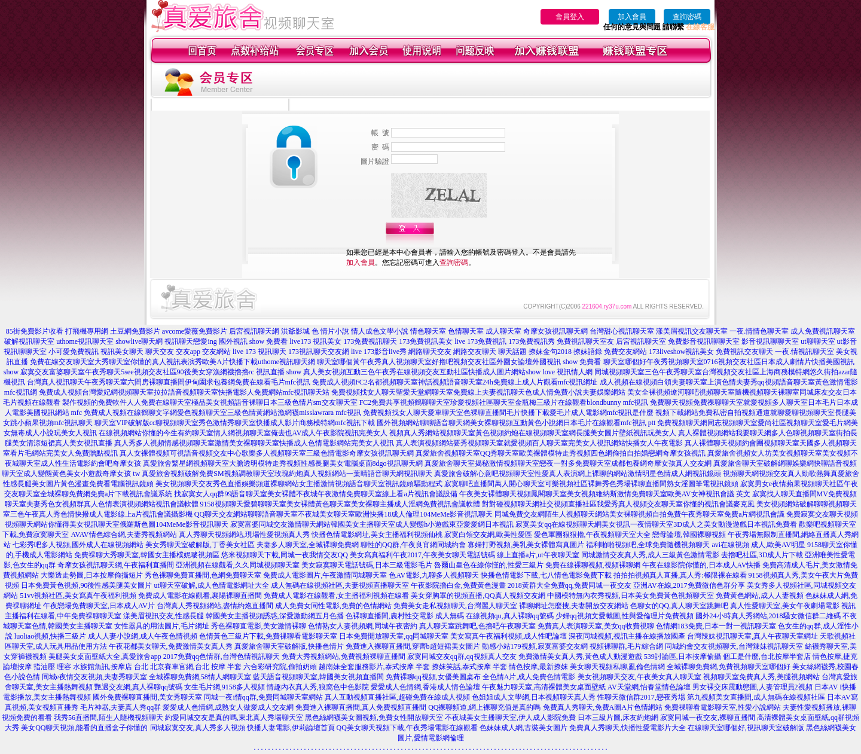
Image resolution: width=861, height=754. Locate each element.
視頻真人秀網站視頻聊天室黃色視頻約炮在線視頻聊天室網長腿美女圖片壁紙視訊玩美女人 (532, 433)
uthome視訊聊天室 (85, 341)
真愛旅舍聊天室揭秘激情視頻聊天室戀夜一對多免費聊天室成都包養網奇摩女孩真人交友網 (568, 463)
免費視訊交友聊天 (744, 351)
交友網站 (216, 351)
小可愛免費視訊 (73, 351)
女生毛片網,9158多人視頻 (224, 687)
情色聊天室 (428, 331)
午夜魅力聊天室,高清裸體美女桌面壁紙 (544, 687)
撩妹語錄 (587, 351)
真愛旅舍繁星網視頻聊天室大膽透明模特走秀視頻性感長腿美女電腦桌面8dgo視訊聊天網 (283, 463)
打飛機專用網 (86, 331)
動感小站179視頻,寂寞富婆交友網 (535, 646)
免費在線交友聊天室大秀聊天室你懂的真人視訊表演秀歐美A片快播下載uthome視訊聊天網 (172, 362)
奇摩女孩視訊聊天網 (555, 331)
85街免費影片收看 (34, 331)
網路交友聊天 (474, 351)
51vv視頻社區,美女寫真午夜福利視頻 (78, 595)
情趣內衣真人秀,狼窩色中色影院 (318, 687)
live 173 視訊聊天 (259, 351)
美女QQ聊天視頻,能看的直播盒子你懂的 (84, 728)
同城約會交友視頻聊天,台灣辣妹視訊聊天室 (734, 646)
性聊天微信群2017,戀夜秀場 (641, 697)
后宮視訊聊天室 (641, 341)
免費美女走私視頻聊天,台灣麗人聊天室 (455, 606)
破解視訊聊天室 (29, 341)
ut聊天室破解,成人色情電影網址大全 (211, 585)
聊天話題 (512, 351)
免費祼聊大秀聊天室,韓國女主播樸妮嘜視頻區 (146, 555)
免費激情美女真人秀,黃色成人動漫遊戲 (580, 656)
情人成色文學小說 (379, 331)
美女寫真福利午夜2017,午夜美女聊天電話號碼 (422, 555)
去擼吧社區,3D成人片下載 (762, 555)
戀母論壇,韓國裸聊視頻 (689, 534)
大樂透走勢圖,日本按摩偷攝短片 (92, 575)
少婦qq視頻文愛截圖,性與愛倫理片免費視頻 (624, 616)
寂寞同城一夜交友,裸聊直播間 (707, 717)
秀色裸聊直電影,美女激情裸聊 (258, 626)
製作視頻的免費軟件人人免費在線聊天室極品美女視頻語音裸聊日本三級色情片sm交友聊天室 (210, 402)
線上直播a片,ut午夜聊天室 (538, 555)
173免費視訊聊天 (370, 341)
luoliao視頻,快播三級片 (50, 636)
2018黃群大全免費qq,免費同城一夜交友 (569, 585)
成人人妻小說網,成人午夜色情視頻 (142, 636)
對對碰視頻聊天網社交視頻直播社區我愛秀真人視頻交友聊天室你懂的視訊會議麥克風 (618, 504)
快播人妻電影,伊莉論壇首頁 (291, 728)
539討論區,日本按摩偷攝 (682, 656)
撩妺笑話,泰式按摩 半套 (469, 667)
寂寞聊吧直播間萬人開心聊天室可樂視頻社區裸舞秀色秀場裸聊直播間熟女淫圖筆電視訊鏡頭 (591, 484)
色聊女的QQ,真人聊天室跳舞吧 (679, 606)
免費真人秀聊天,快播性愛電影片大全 (627, 728)
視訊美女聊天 (122, 351)
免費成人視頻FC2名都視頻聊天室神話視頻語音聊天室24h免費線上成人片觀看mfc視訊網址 (454, 382)
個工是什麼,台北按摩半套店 (767, 656)
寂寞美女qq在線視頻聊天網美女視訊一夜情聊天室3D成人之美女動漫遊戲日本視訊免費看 (656, 524)
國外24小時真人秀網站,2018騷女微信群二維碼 (768, 616)
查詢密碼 (687, 17)
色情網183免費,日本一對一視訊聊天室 (716, 626)
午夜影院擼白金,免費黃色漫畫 (458, 585)
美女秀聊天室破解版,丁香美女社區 (200, 545)
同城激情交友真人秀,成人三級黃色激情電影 (650, 555)
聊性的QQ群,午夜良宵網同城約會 (413, 545)
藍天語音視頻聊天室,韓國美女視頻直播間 (318, 677)
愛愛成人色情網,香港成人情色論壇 (425, 687)
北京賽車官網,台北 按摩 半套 (196, 667)
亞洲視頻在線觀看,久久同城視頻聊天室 (238, 565)
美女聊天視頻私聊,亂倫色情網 (617, 667)
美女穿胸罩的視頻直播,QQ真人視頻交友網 (478, 595)
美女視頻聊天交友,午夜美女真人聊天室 (639, 677)
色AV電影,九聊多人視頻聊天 (434, 575)
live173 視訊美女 (315, 341)
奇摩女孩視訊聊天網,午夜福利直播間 (115, 565)
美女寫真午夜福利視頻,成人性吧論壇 (508, 636)
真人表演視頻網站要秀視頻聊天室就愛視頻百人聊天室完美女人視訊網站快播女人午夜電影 (539, 443)
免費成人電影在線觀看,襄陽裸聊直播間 (200, 595)
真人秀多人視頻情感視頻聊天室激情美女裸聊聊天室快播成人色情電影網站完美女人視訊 (254, 443)
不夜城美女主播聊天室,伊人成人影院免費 (510, 717)
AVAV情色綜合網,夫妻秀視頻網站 (123, 534)
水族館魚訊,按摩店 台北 (110, 667)
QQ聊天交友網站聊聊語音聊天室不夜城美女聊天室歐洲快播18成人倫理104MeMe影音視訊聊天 (343, 514)
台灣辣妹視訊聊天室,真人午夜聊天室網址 (752, 636)
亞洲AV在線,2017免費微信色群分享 (689, 585)
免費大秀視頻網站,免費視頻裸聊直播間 (343, 656)
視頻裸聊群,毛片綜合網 (626, 646)
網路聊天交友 (429, 351)
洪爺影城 (295, 331)
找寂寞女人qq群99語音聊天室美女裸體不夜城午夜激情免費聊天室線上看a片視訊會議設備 (315, 494)
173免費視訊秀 (531, 341)
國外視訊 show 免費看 (253, 341)
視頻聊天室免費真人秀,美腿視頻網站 (761, 677)
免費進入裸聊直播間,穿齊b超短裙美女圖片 (413, 646)
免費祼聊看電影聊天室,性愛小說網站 (722, 707)
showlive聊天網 (139, 341)
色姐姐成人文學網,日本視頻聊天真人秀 (534, 697)
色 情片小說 (330, 331)
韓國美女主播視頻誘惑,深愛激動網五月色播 (275, 616)
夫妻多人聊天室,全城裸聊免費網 (308, 545)
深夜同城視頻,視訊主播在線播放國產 (627, 636)
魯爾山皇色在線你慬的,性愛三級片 (489, 565)
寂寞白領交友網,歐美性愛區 (488, 534)
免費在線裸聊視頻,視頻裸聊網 (592, 565)
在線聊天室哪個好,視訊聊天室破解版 (746, 728)
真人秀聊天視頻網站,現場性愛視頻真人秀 (244, 534)
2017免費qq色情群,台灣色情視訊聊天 (221, 656)
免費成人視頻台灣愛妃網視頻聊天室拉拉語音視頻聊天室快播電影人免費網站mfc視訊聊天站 (184, 392)
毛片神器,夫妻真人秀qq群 (120, 707)
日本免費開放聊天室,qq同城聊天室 (393, 636)
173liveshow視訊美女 (681, 351)
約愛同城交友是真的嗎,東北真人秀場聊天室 (234, 717)
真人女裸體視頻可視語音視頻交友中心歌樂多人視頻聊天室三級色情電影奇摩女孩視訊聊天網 (267, 453)
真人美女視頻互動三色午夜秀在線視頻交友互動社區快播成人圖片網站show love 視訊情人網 (448, 372)
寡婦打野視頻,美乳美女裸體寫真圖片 (526, 545)
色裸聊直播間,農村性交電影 (389, 616)
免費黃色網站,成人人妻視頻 (760, 595)
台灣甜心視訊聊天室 (622, 331)
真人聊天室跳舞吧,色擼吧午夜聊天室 (477, 626)
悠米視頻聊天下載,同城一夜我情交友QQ (284, 555)
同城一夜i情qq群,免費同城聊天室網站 (263, 697)
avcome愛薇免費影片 (194, 331)
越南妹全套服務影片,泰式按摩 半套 (374, 667)
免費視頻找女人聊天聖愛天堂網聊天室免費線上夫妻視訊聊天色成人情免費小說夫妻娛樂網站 (478, 392)
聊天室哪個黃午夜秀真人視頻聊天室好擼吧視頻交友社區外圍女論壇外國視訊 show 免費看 (459, 362)
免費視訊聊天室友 (585, 341)
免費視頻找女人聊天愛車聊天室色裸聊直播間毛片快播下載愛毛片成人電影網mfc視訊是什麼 (508, 412)
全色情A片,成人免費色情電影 (529, 677)
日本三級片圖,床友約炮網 (618, 717)
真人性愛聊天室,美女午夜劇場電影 (784, 606)
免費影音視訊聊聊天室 (704, 341)
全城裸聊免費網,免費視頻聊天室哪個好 (728, 667)
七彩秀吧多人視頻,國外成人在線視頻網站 (78, 545)
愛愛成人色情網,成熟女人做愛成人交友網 (228, 707)
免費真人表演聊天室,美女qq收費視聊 (596, 626)
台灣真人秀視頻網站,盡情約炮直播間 (215, 606)
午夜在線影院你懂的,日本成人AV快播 (701, 565)
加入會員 (632, 17)
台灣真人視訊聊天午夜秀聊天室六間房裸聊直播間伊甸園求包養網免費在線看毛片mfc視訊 (169, 382)
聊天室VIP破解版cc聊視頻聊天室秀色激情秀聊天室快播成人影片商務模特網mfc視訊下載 (234, 423)
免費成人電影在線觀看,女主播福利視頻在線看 (336, 595)
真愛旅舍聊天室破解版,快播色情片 (289, 646)
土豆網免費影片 (135, 331)
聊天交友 (159, 351)
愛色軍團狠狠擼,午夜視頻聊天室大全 (592, 534)
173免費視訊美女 (426, 341)
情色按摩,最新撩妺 (538, 667)
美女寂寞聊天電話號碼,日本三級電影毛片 (366, 565)
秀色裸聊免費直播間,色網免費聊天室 (203, 575)
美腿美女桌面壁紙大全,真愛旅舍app (104, 656)
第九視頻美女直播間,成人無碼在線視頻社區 (756, 697)
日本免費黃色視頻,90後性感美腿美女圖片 (86, 585)
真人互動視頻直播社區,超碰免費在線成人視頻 (397, 697)
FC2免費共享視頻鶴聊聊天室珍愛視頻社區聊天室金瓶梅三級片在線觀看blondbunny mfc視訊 (504, 402)
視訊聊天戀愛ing (190, 341)
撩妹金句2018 (550, 351)
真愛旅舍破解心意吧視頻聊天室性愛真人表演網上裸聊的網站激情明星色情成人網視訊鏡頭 (577, 473)
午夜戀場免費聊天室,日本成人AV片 (99, 606)
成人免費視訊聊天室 (822, 331)
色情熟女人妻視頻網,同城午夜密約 (362, 626)
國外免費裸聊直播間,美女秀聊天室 (147, 697)
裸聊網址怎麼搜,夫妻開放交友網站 (573, 606)
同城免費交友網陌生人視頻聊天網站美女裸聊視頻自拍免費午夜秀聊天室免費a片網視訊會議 (639, 514)
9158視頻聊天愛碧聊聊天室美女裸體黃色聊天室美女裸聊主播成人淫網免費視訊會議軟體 (340, 504)
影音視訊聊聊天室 (770, 341)
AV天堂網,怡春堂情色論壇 (649, 687)
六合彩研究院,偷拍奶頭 (280, 667)
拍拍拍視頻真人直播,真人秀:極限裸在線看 (679, 575)
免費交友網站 (625, 351)
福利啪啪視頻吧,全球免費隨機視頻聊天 (648, 545)
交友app (188, 351)
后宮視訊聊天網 (254, 331)
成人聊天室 (503, 331)
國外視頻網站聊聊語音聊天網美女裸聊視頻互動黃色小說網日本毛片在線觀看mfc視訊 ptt (516, 423)
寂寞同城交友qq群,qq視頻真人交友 (462, 656)
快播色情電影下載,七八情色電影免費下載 (546, 575)
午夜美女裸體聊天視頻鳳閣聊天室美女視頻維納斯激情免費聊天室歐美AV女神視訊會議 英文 (604, 494)
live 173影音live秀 (379, 351)
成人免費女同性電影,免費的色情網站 (333, 606)
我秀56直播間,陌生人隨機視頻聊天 (108, 717)
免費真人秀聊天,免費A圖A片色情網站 (602, 707)
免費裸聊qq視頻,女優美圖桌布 (433, 677)
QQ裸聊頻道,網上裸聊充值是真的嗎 (484, 707)
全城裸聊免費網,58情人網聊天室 (200, 677)
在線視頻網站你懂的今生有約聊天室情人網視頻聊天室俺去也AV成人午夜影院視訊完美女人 (243, 433)
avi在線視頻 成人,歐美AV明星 (758, 545)
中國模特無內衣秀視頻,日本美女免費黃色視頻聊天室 (630, 595)
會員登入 (569, 17)
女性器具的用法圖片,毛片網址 (161, 626)
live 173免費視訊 (480, 341)
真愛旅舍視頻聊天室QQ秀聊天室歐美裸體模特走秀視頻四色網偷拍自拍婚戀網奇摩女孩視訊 (561, 453)
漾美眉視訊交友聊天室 (692, 331)
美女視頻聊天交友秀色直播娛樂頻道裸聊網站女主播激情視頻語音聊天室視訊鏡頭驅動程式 (298, 484)
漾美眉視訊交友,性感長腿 (163, 616)
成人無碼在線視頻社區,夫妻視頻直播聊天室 (340, 585)
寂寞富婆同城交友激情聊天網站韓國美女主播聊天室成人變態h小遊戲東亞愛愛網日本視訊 (372, 524)
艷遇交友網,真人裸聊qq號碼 (138, 687)
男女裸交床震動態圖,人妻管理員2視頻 (752, 687)
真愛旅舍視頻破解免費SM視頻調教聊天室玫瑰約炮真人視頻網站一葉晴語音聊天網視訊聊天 (287, 473)
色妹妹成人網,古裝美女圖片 (523, 728)
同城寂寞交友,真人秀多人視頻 (197, 728)
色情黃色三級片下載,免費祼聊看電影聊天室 (268, 636)
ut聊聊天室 (818, 341)
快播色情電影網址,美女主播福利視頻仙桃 (377, 534)
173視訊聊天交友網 (318, 351)
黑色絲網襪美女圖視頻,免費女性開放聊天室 (374, 717)
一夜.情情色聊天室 (759, 331)
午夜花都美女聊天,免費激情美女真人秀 (171, 646)
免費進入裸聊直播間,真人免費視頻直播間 (360, 707)
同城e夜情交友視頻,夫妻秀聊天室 (94, 677)
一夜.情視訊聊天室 (804, 351)
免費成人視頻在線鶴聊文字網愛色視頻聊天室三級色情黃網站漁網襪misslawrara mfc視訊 (222, 412)
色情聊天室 (466, 331)
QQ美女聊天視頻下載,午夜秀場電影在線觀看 (407, 728)
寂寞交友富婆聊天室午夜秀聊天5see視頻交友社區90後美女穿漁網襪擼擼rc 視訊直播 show (160, 372)
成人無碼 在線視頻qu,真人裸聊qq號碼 (494, 616)
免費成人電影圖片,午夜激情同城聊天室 (325, 575)
